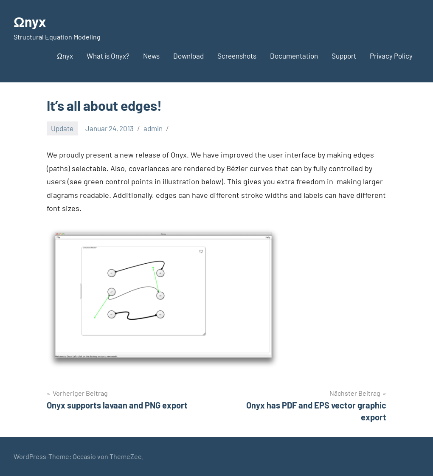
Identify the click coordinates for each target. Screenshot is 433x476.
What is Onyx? (108, 55)
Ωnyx (30, 21)
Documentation (294, 55)
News (151, 55)
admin (153, 128)
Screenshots (236, 55)
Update (62, 128)
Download (188, 55)
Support (344, 55)
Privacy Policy (391, 55)
